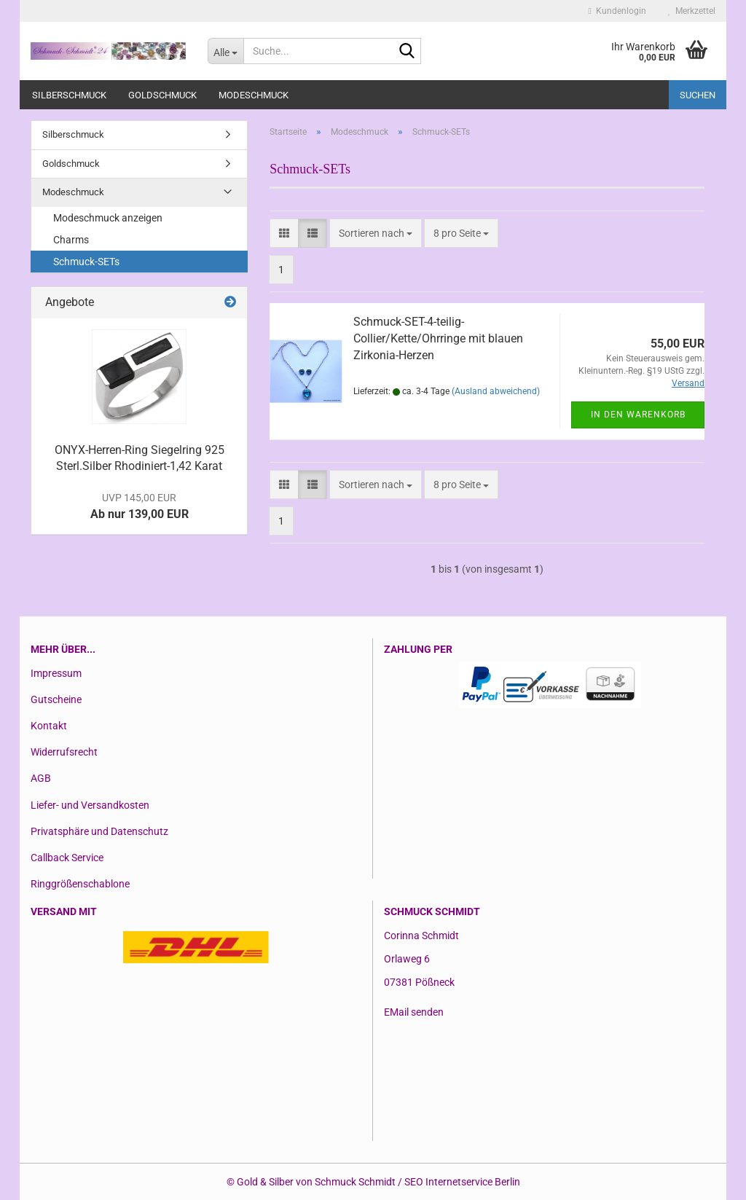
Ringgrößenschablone (80, 884)
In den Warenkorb (638, 414)
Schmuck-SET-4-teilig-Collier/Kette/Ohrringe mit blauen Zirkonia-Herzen (438, 338)
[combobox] (375, 233)
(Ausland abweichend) (496, 391)
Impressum (56, 673)
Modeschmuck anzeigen (107, 218)
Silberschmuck (69, 95)
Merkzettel (691, 11)
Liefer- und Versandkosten (90, 805)
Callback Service (67, 857)
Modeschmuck (253, 95)
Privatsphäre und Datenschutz (99, 831)
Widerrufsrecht (64, 752)
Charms (71, 240)
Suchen (697, 95)
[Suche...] (225, 51)
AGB (41, 778)
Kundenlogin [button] (617, 11)
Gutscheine (56, 699)
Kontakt (49, 726)
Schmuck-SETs (86, 261)
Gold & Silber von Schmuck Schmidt (316, 1182)
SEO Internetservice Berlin (462, 1182)
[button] (284, 233)
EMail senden (414, 1012)
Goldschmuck (162, 95)
